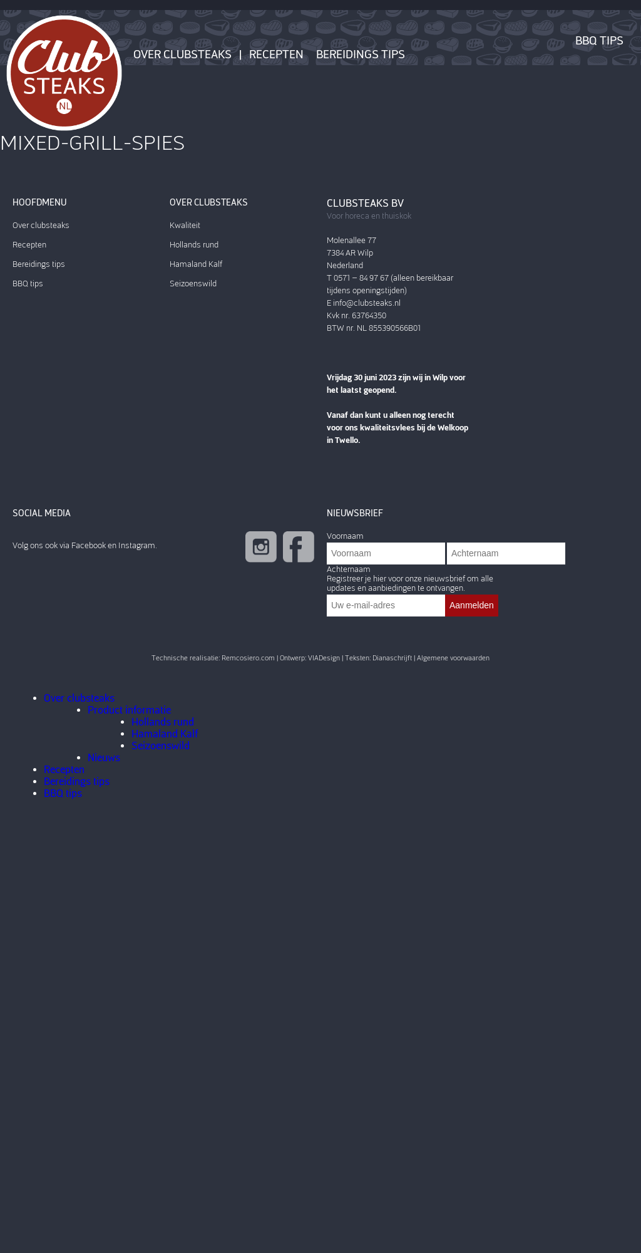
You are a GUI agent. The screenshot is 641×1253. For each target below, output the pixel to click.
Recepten (276, 54)
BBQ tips (599, 41)
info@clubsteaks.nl (367, 303)
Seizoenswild (193, 283)
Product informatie (129, 710)
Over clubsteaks (182, 54)
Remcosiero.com (248, 658)
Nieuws (104, 758)
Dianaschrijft (392, 658)
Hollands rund (194, 244)
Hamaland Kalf (196, 264)
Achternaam (349, 569)
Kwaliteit (185, 225)
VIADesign (324, 658)
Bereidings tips (360, 54)
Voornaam (345, 536)
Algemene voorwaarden (453, 658)
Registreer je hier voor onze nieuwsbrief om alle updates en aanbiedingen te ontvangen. (410, 583)
